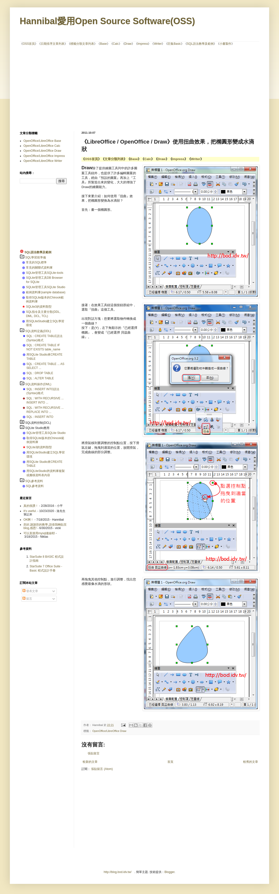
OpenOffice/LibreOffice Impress (44, 156)
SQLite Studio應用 (37, 428)
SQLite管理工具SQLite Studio (45, 287)
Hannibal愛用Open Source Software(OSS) (107, 21)
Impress (143, 43)
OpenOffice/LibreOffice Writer (42, 161)
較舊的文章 (250, 762)
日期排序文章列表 (52, 43)
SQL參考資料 (34, 481)
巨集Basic (174, 43)
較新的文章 (90, 762)
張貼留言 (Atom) (102, 769)
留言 (27, 598)
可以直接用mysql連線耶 (39, 533)
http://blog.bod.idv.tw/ (118, 872)
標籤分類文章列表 (82, 43)
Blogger (169, 872)
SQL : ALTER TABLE (40, 378)
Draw (128, 43)
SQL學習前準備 (35, 257)
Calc (116, 43)
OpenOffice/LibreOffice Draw (109, 730)
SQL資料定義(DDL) (38, 331)
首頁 (170, 762)
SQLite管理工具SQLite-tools (44, 273)
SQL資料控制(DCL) (38, 423)
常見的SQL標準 (36, 262)
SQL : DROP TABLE (39, 373)
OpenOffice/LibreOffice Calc (41, 146)
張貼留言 (94, 753)
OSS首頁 (29, 43)
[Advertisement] (105, 88)
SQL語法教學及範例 (200, 43)
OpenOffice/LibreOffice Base (42, 141)
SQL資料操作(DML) (38, 384)
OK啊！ (28, 519)
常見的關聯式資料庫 (39, 267)
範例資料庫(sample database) (45, 292)
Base (103, 43)
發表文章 (30, 591)
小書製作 (225, 43)
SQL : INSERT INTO (39, 417)
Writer (158, 43)
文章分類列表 (114, 159)
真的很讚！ (30, 506)
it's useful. (30, 511)
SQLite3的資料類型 (38, 306)
